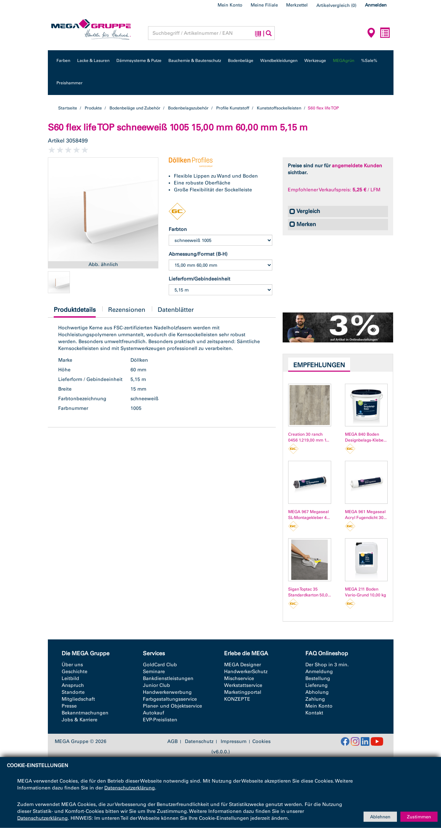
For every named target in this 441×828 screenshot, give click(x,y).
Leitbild (70, 678)
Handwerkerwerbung (167, 692)
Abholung (317, 692)
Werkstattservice (243, 685)
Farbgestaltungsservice (170, 699)
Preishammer (69, 83)
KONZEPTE (237, 699)
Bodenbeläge (240, 60)
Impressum (233, 741)
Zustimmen (419, 816)
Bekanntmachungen (85, 713)
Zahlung (315, 699)
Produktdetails (75, 312)
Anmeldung (319, 672)
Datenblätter (176, 310)
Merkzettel (297, 5)
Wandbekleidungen (278, 60)
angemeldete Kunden (357, 166)
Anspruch (73, 685)
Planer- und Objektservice (172, 706)
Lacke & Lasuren (93, 60)
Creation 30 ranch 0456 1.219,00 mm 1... (308, 437)
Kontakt (314, 713)
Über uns (72, 665)
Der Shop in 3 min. (327, 665)
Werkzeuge (315, 60)
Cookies (261, 741)
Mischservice (239, 678)
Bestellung (317, 678)
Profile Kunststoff (232, 108)
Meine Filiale (264, 5)
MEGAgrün (343, 60)
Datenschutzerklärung (129, 788)
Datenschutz (199, 741)
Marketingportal (242, 692)
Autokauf (153, 713)
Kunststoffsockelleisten (279, 108)
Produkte (93, 108)
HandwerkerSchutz (245, 672)
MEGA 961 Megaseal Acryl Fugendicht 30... (366, 514)
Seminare (154, 672)
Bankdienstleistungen (168, 678)
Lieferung (316, 685)
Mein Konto (230, 5)
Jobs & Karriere (79, 720)
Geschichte (74, 672)
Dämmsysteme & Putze (138, 60)
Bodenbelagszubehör (188, 108)
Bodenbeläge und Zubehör (134, 108)
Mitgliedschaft (78, 699)
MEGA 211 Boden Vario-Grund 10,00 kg (365, 592)
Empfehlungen (319, 365)
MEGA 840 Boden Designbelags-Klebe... (366, 437)
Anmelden (376, 5)
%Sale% (369, 60)
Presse (69, 706)
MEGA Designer (242, 665)
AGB (172, 741)
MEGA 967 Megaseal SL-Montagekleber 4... (309, 514)
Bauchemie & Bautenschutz (194, 60)
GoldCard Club (160, 665)
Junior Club (156, 685)
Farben (63, 60)
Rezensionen (126, 310)
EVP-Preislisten (160, 720)
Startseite (67, 108)
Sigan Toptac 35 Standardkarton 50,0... (309, 592)
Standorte (73, 692)
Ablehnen (380, 816)
